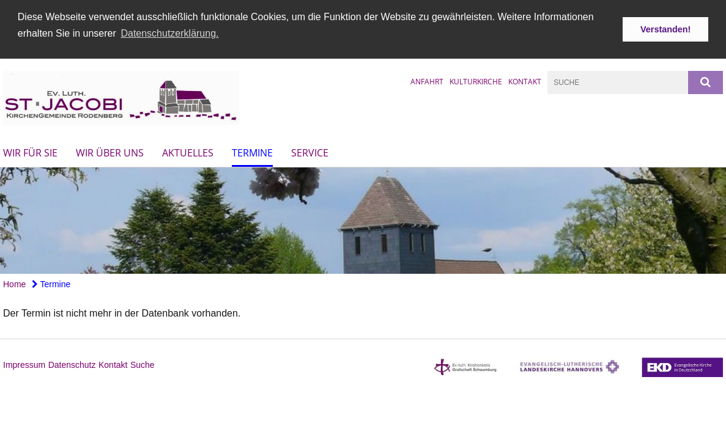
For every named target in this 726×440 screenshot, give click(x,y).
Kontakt (524, 80)
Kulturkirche (476, 80)
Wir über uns (110, 151)
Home (14, 282)
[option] (363, 219)
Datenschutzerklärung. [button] (169, 33)
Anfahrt (426, 80)
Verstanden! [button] (665, 29)
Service (309, 151)
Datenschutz (72, 364)
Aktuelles (187, 151)
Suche (142, 364)
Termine (252, 151)
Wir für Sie (30, 151)
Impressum (24, 364)
